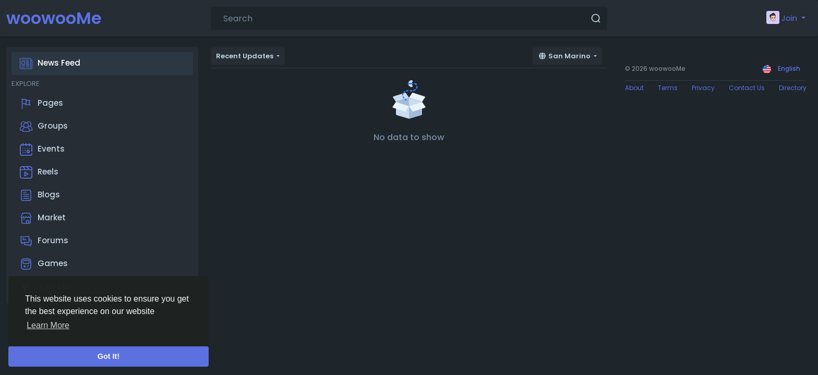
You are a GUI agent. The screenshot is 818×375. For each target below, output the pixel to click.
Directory (793, 87)
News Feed (50, 63)
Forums (44, 241)
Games (44, 264)
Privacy (703, 87)
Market (43, 218)
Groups (44, 126)
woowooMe (54, 18)
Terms (668, 87)
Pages (41, 103)
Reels (39, 172)
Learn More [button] (48, 325)
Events (42, 149)
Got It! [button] (108, 356)
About (634, 87)
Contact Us (747, 87)
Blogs (40, 195)
